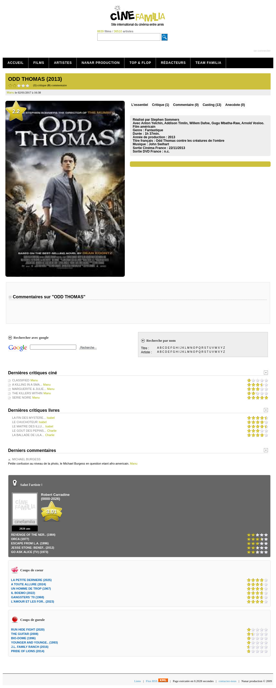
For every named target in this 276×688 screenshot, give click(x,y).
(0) (186, 105)
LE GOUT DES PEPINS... (29, 430)
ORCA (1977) (20, 539)
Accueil (16, 63)
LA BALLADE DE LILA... (28, 435)
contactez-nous (227, 681)
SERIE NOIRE (21, 397)
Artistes (63, 63)
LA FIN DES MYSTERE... (29, 417)
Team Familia (208, 63)
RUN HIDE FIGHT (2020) (27, 629)
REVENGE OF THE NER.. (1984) (33, 534)
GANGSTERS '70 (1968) (27, 597)
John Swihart (159, 144)
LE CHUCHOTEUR (25, 422)
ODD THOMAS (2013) (35, 79)
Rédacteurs (173, 63)
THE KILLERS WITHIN (27, 393)
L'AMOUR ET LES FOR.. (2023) (32, 601)
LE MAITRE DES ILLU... (28, 426)
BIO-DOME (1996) (23, 638)
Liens (137, 681)
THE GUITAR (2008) (24, 633)
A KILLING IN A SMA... (27, 384)
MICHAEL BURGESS (26, 459)
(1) (160, 105)
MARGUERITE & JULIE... (29, 388)
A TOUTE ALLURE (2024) (28, 584)
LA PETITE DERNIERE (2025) (31, 580)
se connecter (262, 50)
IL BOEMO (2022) (23, 592)
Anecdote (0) (235, 105)
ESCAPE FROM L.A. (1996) (30, 543)
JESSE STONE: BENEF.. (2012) (32, 547)
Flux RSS (157, 681)
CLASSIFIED (20, 380)
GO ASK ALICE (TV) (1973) (29, 552)
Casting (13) (212, 105)
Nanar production (101, 63)
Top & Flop (140, 63)
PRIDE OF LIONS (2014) (27, 651)
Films (38, 63)
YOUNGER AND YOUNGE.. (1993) (34, 642)
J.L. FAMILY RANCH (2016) (30, 646)
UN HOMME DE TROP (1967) (31, 588)
